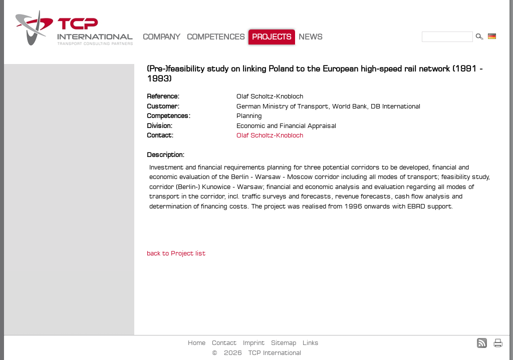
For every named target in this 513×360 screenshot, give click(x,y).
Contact (224, 342)
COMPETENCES (216, 37)
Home (196, 342)
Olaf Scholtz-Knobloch (269, 135)
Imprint (254, 342)
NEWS (311, 37)
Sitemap (283, 342)
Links (311, 342)
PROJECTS (272, 37)
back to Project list (176, 253)
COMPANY (161, 37)
